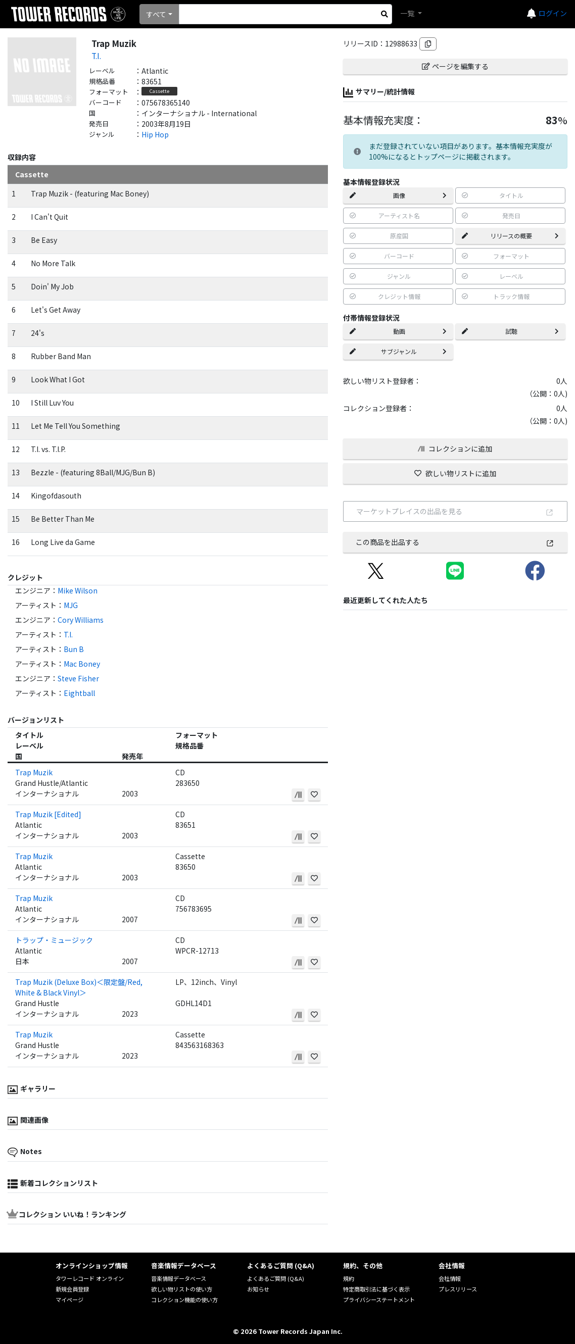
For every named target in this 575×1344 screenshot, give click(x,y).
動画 (398, 331)
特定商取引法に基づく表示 (376, 1289)
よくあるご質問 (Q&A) (275, 1278)
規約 (348, 1278)
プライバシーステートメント (379, 1300)
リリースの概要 (510, 235)
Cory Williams (81, 620)
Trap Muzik (34, 772)
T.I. (96, 55)
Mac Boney (82, 664)
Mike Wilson (78, 590)
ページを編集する (455, 66)
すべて (156, 14)
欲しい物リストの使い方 (181, 1289)
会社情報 (450, 1278)
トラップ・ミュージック (54, 940)
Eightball (79, 693)
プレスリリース (458, 1289)
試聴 (510, 331)
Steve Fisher (78, 678)
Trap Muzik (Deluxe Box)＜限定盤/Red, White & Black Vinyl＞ (78, 987)
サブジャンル (398, 351)
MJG (71, 605)
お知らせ (258, 1289)
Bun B (74, 649)
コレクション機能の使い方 (184, 1300)
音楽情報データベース (178, 1278)
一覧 (408, 13)
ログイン (553, 13)
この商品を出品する (455, 542)
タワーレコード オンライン (90, 1278)
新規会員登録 (72, 1289)
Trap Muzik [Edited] (48, 814)
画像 (398, 195)
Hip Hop (155, 134)
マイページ (69, 1300)
